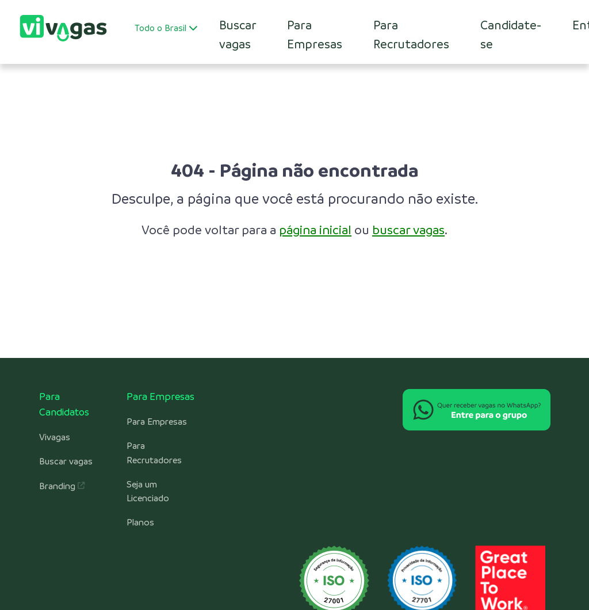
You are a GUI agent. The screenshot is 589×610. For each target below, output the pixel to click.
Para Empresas (314, 34)
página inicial (315, 230)
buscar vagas (408, 230)
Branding (62, 486)
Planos (140, 522)
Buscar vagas (66, 461)
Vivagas (54, 437)
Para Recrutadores (411, 34)
